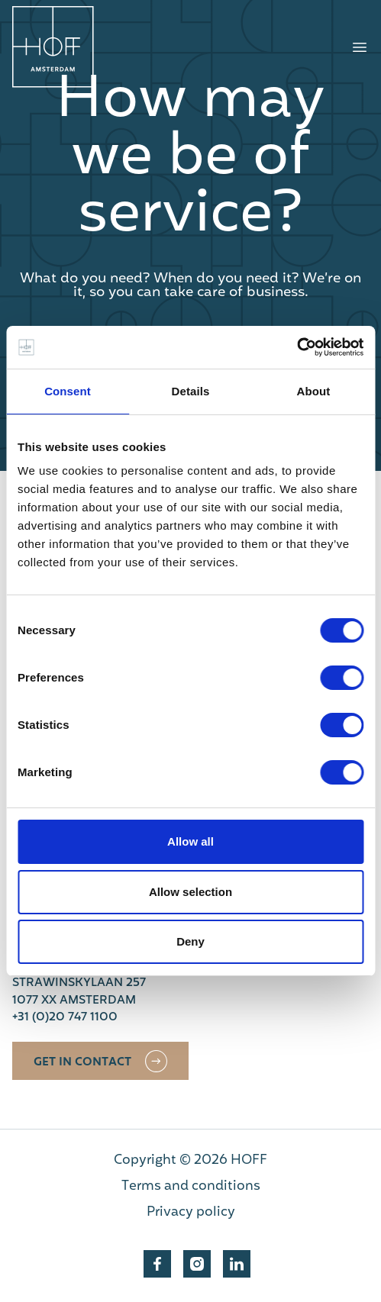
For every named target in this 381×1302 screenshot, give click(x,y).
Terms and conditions (190, 1187)
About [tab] (314, 391)
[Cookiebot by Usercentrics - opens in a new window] (296, 347)
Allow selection (190, 891)
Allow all (190, 841)
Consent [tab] (67, 391)
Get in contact (82, 1062)
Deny (190, 941)
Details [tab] (191, 391)
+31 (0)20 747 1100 (65, 1017)
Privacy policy (191, 1213)
